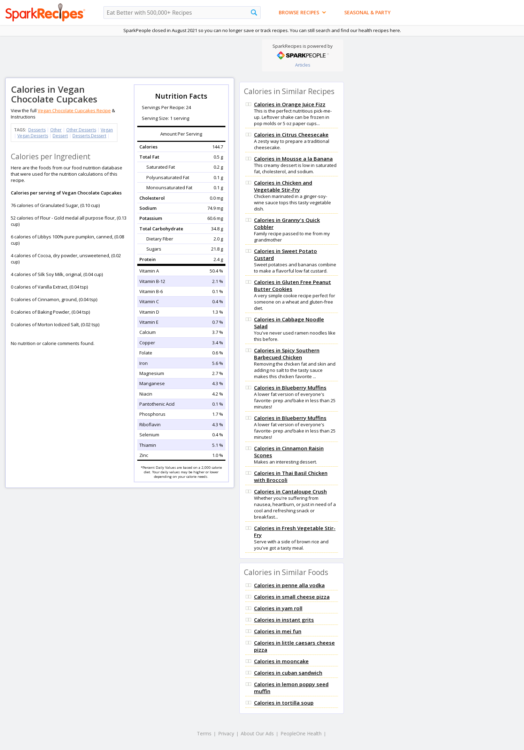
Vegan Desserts (32, 136)
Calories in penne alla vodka (289, 585)
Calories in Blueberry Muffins (290, 387)
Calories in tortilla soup (284, 702)
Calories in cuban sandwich (288, 672)
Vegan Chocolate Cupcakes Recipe (74, 110)
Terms (204, 733)
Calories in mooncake (281, 661)
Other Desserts (81, 130)
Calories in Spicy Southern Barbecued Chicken (286, 354)
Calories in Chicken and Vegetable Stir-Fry (283, 186)
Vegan (107, 130)
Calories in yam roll (278, 608)
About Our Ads (257, 733)
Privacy (226, 733)
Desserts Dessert (89, 136)
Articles (302, 65)
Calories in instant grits (284, 619)
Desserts (37, 130)
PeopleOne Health (301, 733)
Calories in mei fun (277, 631)
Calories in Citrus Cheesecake (291, 134)
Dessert (60, 136)
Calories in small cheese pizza (292, 596)
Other (56, 130)
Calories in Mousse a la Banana (293, 158)
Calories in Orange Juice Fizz (289, 104)
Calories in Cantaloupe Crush (290, 491)
